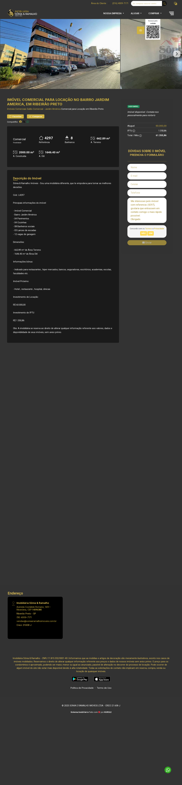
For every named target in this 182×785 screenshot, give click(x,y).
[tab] (140, 30)
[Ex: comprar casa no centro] (146, 3)
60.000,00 (161, 131)
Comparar (35, 122)
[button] (175, 3)
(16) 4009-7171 (24, 622)
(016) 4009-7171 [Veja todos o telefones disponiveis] (120, 3)
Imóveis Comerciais (16, 114)
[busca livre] (164, 3)
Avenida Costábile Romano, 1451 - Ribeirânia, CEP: (34, 613)
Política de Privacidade (82, 693)
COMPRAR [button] (154, 13)
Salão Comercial (35, 114)
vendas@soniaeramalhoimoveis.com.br (37, 626)
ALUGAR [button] (135, 13)
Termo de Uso (104, 693)
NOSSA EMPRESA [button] (112, 13)
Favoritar (15, 122)
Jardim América (53, 114)
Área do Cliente (98, 3)
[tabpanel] (91, 56)
